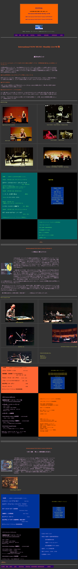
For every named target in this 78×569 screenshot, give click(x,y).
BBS (20, 35)
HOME (16, 35)
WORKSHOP (54, 35)
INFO (24, 35)
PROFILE (39, 35)
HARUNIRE (46, 35)
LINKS (61, 35)
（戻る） (3, 562)
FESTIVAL (33, 35)
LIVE (27, 35)
